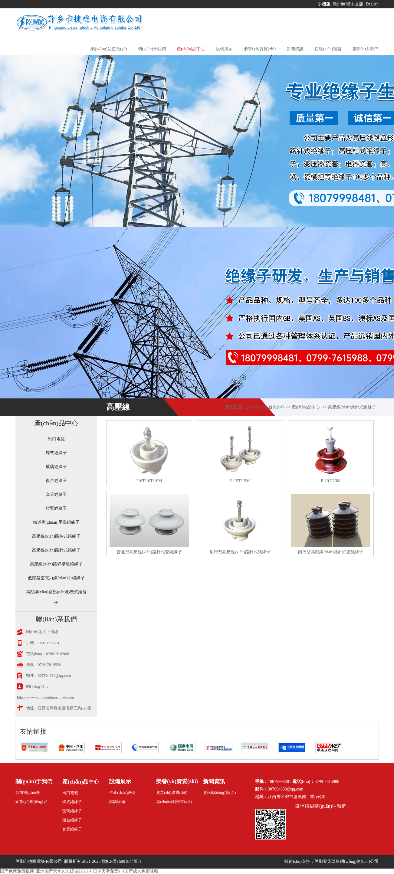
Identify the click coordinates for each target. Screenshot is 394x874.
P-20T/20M (330, 481)
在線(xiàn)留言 (327, 49)
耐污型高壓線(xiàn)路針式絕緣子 (239, 552)
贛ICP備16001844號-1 (121, 861)
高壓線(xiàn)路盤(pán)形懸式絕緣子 (56, 597)
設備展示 (224, 49)
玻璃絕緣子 (56, 466)
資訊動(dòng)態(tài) (219, 792)
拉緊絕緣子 (56, 508)
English (372, 4)
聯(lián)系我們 (366, 49)
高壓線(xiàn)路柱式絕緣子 (56, 536)
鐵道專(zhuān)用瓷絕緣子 (56, 522)
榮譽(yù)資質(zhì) (260, 49)
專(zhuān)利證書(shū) (174, 801)
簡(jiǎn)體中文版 (349, 4)
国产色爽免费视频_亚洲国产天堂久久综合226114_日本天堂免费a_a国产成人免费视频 (79, 871)
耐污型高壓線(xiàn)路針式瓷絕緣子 (330, 552)
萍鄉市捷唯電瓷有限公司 (39, 861)
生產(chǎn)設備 (122, 792)
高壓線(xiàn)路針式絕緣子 (352, 407)
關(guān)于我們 (152, 49)
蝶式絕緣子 (56, 452)
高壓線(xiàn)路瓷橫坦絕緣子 (56, 564)
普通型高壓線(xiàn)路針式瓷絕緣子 (149, 552)
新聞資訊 (295, 49)
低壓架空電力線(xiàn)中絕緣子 (56, 578)
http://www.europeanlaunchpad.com (45, 697)
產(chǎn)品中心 (191, 49)
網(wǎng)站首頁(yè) (108, 49)
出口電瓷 (56, 439)
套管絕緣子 (56, 494)
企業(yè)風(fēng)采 (31, 801)
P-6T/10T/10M (149, 481)
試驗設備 (117, 801)
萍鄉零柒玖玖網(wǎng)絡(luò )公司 (346, 861)
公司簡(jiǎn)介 (27, 792)
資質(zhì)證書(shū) (171, 792)
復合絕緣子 (56, 480)
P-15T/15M (240, 481)
